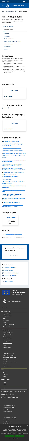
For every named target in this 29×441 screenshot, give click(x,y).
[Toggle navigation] (2, 5)
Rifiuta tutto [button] (20, 435)
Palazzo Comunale (11, 217)
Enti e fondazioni (6, 320)
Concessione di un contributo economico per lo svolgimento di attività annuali (13, 173)
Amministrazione (10, 11)
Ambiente (5, 359)
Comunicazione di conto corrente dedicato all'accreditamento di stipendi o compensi (12, 164)
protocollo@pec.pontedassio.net (10, 397)
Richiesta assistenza (7, 411)
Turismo (4, 345)
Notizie (4, 372)
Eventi (4, 384)
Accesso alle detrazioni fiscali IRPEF (11, 141)
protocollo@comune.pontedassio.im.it (13, 234)
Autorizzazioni (6, 364)
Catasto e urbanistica (7, 343)
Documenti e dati (6, 326)
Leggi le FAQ (5, 409)
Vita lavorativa (6, 337)
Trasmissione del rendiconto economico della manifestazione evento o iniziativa (12, 205)
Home (3, 11)
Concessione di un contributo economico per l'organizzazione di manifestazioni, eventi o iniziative (14, 169)
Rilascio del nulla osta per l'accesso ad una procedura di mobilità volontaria (12, 194)
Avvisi (4, 376)
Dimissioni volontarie (7, 179)
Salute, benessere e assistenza (9, 362)
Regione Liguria (5, 1)
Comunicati (5, 374)
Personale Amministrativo (8, 324)
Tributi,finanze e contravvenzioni (10, 357)
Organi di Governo (7, 314)
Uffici (16, 11)
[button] (14, 438)
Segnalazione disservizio (8, 407)
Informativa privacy (7, 422)
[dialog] (14, 432)
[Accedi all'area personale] (24, 1)
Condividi (5, 26)
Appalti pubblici (6, 341)
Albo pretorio (6, 419)
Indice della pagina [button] (8, 29)
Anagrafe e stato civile (8, 332)
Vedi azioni (12, 26)
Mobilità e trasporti (7, 347)
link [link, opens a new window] (27, 433)
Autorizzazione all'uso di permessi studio (12, 148)
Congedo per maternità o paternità (10, 176)
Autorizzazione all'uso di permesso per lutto (13, 150)
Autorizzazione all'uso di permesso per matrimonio (14, 153)
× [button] (27, 425)
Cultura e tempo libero (8, 335)
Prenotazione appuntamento (9, 405)
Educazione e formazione (8, 353)
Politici (4, 322)
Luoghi (4, 382)
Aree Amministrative (7, 316)
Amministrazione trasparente (9, 417)
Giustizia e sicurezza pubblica (9, 355)
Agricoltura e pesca (7, 366)
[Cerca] (26, 5)
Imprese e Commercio (7, 339)
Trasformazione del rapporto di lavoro (11, 202)
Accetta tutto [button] (9, 435)
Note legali (5, 424)
